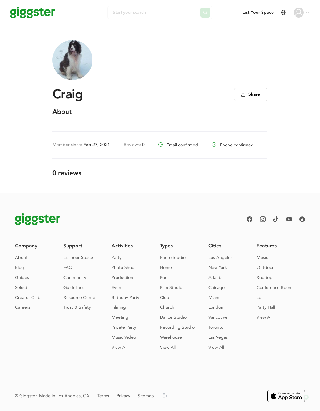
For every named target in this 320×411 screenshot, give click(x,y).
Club (164, 298)
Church (167, 307)
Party (117, 258)
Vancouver (218, 317)
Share (250, 94)
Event (117, 288)
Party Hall (266, 307)
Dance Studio (173, 317)
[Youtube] (289, 219)
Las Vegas (218, 337)
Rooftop (264, 278)
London (215, 307)
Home (166, 268)
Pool (164, 278)
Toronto (215, 327)
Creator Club (28, 298)
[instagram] (263, 219)
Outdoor (265, 268)
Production (122, 278)
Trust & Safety (77, 307)
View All (119, 347)
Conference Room (274, 288)
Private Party (124, 327)
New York (217, 268)
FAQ (67, 268)
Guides (22, 278)
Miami (214, 298)
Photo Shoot (124, 268)
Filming (119, 307)
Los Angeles (220, 258)
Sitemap (146, 396)
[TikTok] (276, 219)
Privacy (123, 396)
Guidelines (73, 288)
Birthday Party (125, 298)
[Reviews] (302, 219)
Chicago (216, 288)
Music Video (124, 337)
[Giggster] (32, 13)
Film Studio (171, 288)
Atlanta (215, 278)
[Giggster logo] (37, 219)
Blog (19, 268)
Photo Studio (173, 258)
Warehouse (171, 337)
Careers (22, 307)
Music (262, 258)
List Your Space (258, 12)
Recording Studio (177, 327)
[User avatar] (299, 13)
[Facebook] (249, 219)
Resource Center (80, 298)
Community (74, 278)
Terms (103, 396)
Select (21, 288)
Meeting (120, 317)
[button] (306, 397)
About (21, 258)
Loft (260, 298)
